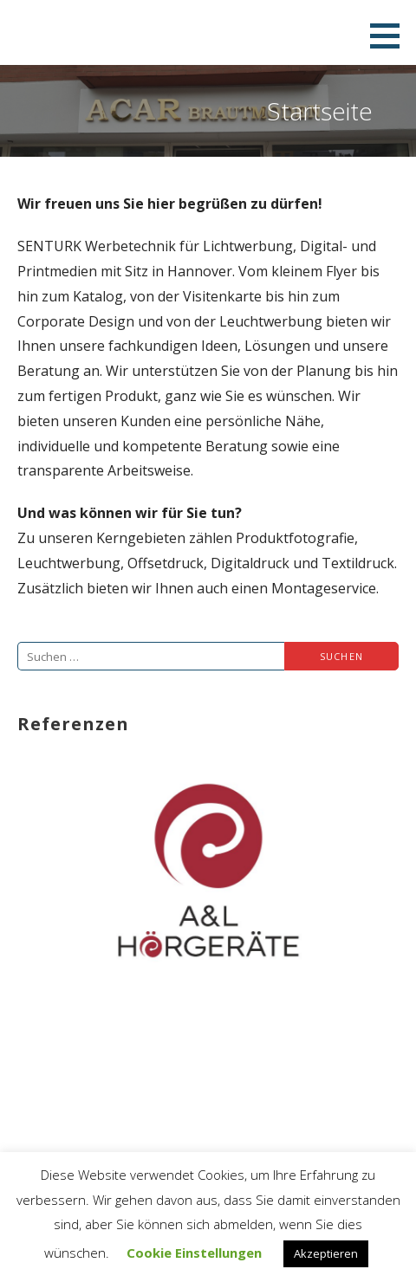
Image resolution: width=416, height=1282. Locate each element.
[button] (391, 35)
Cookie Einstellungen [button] (194, 1252)
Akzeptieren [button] (326, 1253)
